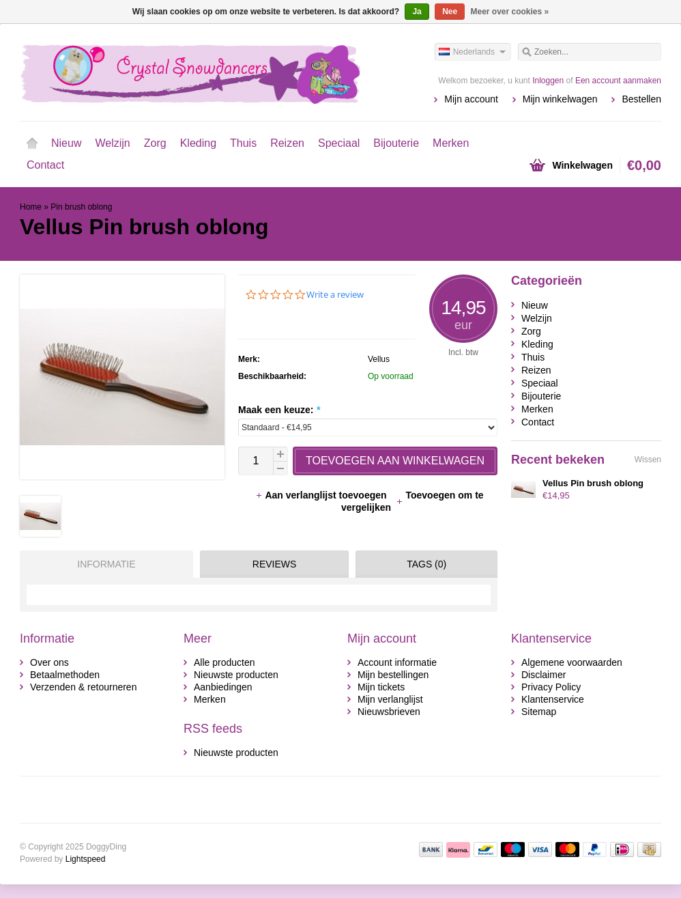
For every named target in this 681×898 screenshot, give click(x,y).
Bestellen (641, 99)
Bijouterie (396, 143)
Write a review (335, 294)
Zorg (155, 143)
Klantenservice (552, 699)
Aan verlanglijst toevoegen (322, 495)
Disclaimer (543, 674)
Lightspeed (86, 859)
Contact (45, 165)
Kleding (198, 143)
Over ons (49, 662)
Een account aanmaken (618, 80)
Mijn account (471, 99)
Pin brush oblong (81, 207)
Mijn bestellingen (393, 674)
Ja (416, 11)
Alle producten (224, 662)
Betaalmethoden (65, 674)
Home (32, 143)
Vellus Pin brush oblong (592, 483)
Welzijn (112, 143)
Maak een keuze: (279, 409)
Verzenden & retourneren (83, 687)
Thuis (243, 143)
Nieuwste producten (236, 674)
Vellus (379, 359)
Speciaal (339, 143)
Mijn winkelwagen (560, 99)
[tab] (103, 564)
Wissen (648, 459)
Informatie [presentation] (106, 564)
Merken (451, 143)
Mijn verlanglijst (390, 699)
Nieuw (66, 143)
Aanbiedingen (223, 687)
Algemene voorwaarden (571, 662)
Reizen (287, 143)
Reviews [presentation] (274, 564)
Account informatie (397, 662)
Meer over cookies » (510, 11)
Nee (449, 11)
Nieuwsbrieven (389, 711)
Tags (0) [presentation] (426, 564)
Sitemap (538, 711)
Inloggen (548, 80)
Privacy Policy (551, 687)
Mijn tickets (381, 687)
